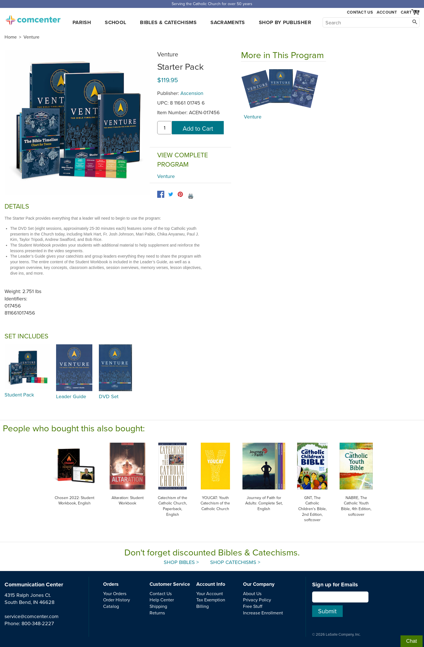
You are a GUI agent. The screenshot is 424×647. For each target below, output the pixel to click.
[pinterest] (180, 194)
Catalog (111, 606)
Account (387, 12)
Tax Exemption (210, 600)
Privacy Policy (257, 600)
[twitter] (170, 194)
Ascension (191, 93)
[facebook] (160, 194)
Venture (31, 37)
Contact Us (360, 12)
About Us (252, 593)
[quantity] (164, 127)
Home (11, 37)
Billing (202, 606)
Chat (411, 641)
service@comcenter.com (32, 616)
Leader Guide (71, 396)
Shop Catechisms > (235, 562)
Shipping (158, 606)
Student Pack (19, 394)
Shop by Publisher (285, 22)
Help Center (162, 600)
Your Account (209, 593)
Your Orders (115, 593)
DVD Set (108, 396)
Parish (82, 22)
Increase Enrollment (263, 613)
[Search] (371, 22)
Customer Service (170, 584)
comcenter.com (33, 18)
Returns (157, 613)
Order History (116, 600)
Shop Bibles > (181, 562)
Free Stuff (252, 606)
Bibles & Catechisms (168, 22)
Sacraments (227, 22)
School (115, 22)
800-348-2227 (38, 623)
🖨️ (191, 195)
